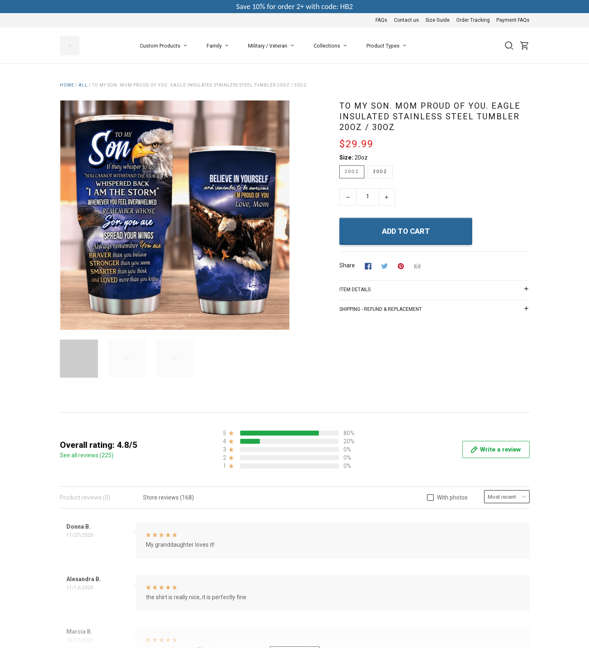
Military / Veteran (272, 46)
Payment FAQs (513, 20)
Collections (332, 46)
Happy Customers (242, 543)
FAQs (381, 20)
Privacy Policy (237, 498)
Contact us (406, 20)
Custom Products (165, 46)
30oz (380, 171)
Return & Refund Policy (249, 510)
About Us (231, 476)
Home (67, 85)
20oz (361, 157)
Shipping (230, 521)
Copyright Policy (240, 532)
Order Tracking (473, 20)
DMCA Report (512, 570)
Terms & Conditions (244, 487)
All (83, 85)
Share (347, 265)
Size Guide (437, 20)
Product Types (387, 46)
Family (219, 46)
